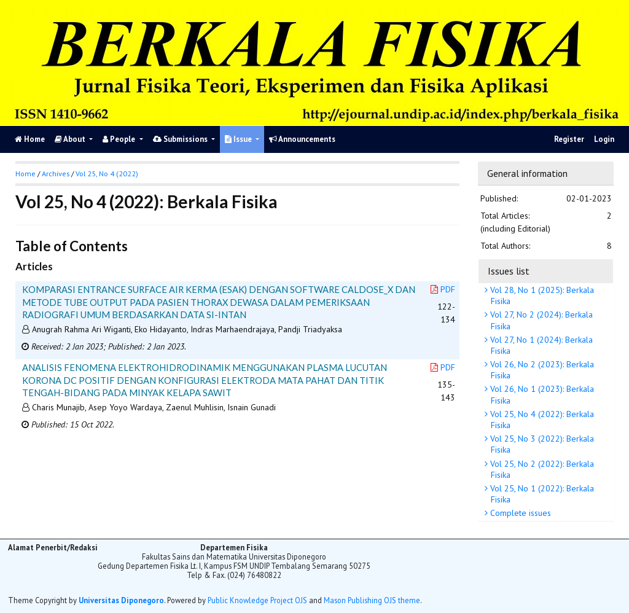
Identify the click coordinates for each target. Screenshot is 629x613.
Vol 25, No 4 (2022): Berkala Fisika (541, 419)
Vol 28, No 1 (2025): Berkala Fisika (541, 295)
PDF (443, 289)
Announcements (302, 139)
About (71, 139)
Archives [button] (55, 173)
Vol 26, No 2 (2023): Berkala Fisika (541, 370)
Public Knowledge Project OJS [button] (257, 600)
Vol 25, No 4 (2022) (107, 173)
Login (604, 139)
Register (569, 139)
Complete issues (519, 512)
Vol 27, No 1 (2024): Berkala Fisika (540, 345)
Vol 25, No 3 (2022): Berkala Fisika (541, 444)
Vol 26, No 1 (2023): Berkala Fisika (541, 394)
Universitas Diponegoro (121, 600)
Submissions (181, 139)
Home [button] (25, 173)
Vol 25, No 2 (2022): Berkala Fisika (541, 469)
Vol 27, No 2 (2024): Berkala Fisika (540, 320)
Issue (239, 139)
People (120, 139)
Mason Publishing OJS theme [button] (372, 600)
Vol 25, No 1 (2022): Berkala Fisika (541, 494)
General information (527, 173)
